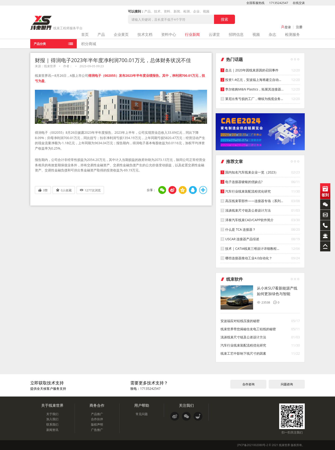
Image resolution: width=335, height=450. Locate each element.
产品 (101, 34)
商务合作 (97, 405)
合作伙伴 (97, 419)
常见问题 (142, 414)
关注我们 (186, 405)
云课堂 (214, 34)
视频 (256, 34)
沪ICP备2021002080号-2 (252, 445)
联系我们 (52, 424)
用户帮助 (141, 405)
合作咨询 (248, 384)
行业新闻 (192, 34)
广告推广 (97, 430)
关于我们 (52, 414)
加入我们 (52, 419)
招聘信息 (236, 34)
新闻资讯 (52, 430)
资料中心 (168, 34)
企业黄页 (121, 34)
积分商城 (88, 43)
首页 (85, 34)
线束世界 (284, 445)
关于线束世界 (52, 405)
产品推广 (97, 414)
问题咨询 (287, 384)
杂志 (272, 34)
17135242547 (278, 3)
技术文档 (144, 34)
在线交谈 (299, 3)
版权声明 (97, 424)
